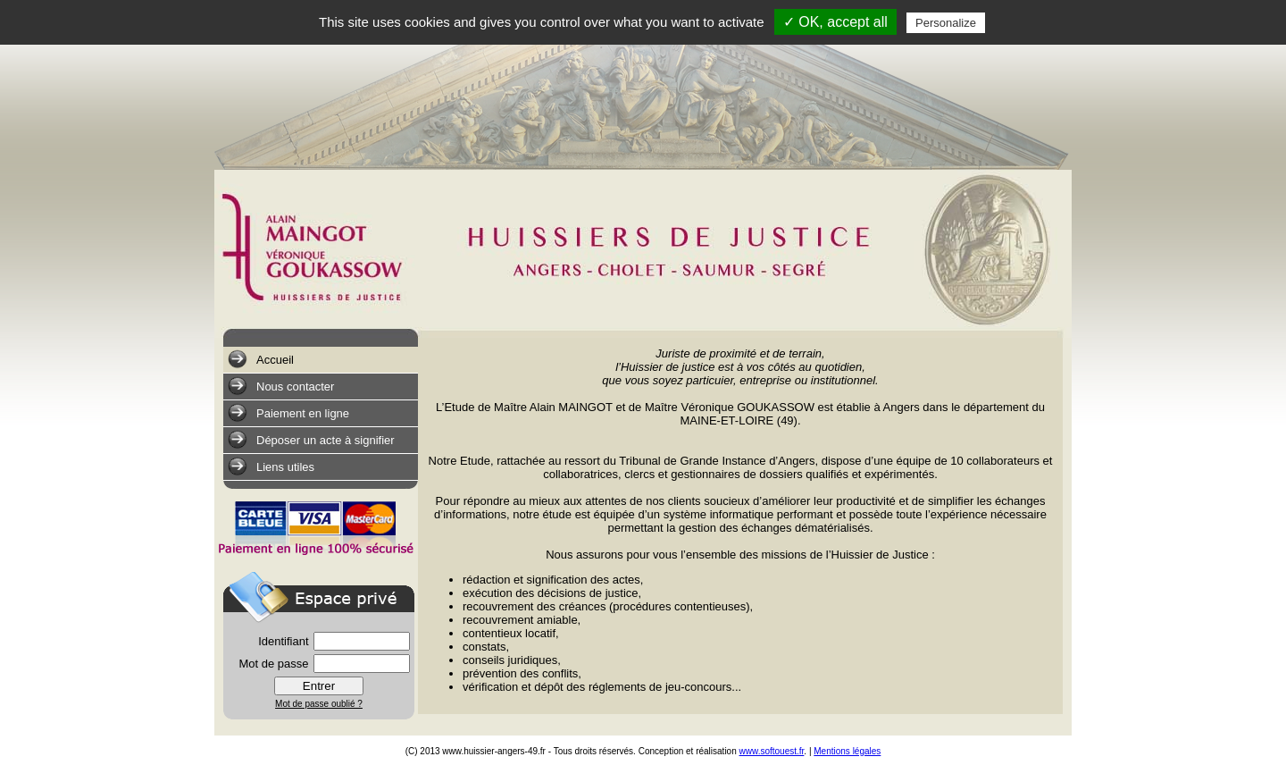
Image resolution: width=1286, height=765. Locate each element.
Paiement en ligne (288, 413)
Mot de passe (273, 663)
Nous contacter (281, 386)
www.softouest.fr (772, 751)
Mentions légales (847, 751)
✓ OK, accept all (835, 21)
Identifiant (283, 641)
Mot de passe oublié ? (319, 704)
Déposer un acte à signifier (311, 440)
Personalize (945, 22)
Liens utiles (271, 466)
